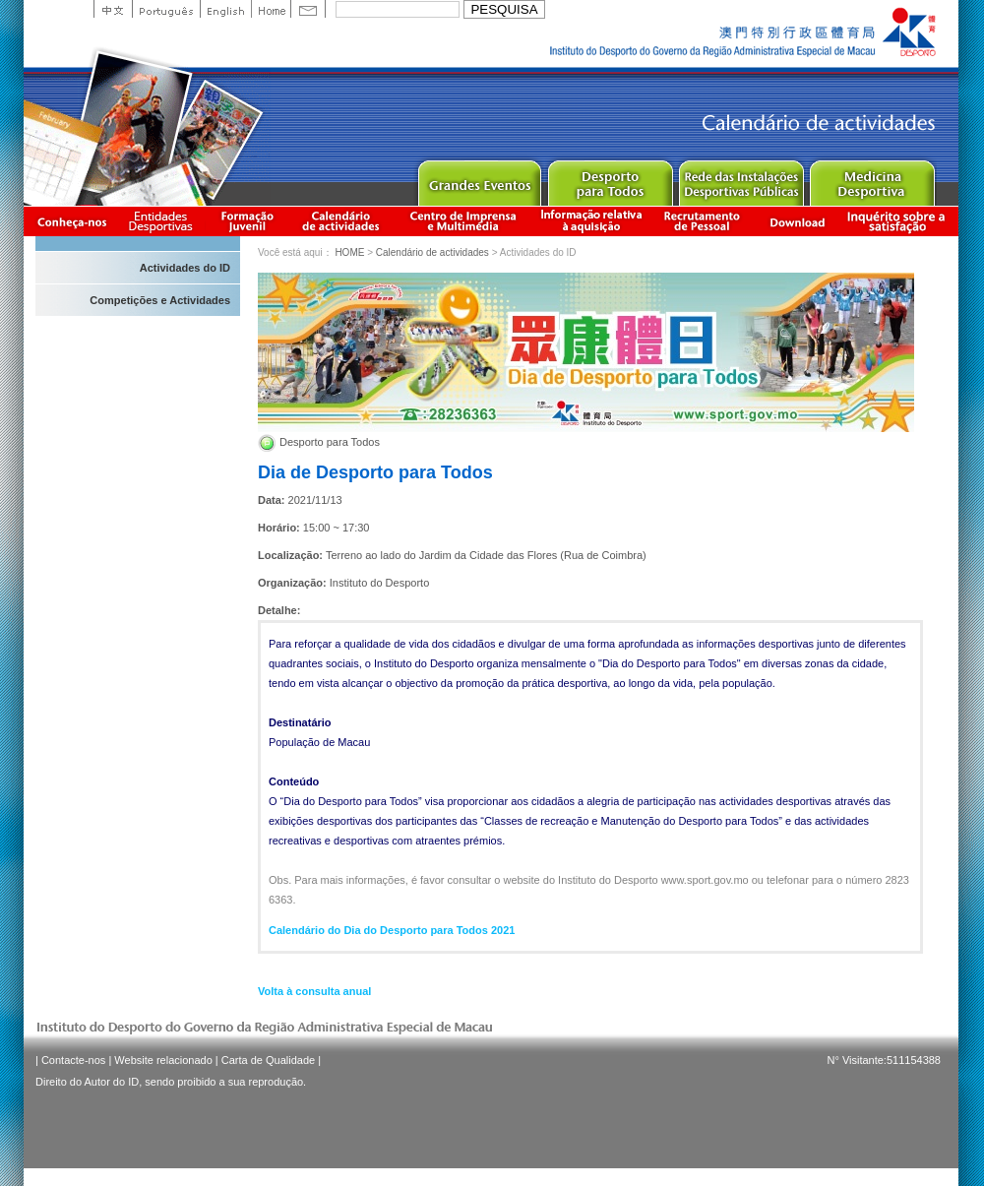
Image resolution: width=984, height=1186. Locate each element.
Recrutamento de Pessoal (702, 221)
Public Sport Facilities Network (740, 179)
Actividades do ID (185, 268)
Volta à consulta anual (314, 991)
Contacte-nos (73, 1060)
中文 (112, 9)
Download (797, 221)
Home (270, 9)
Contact (308, 9)
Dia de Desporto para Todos (375, 472)
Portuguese (166, 9)
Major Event (478, 179)
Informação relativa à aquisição (591, 221)
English (225, 9)
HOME (349, 252)
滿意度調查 (899, 221)
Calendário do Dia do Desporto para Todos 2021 (392, 930)
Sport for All (609, 179)
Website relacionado (163, 1060)
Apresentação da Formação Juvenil (247, 221)
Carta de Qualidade (268, 1060)
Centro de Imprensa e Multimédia (464, 221)
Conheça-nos (72, 221)
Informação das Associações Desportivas (164, 221)
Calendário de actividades (341, 221)
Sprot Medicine (871, 179)
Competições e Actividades (160, 300)
